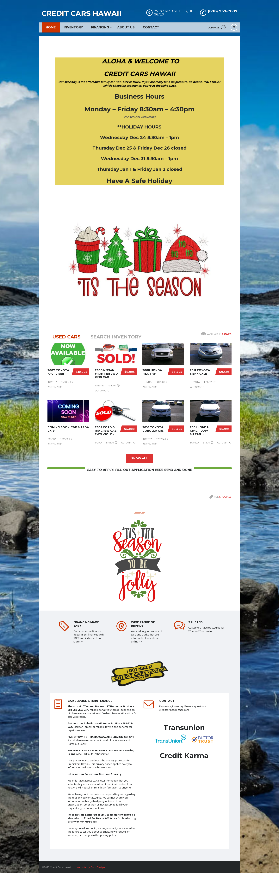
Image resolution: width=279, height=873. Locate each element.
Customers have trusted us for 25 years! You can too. (206, 629)
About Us (126, 27)
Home (51, 27)
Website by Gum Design (91, 867)
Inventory (73, 27)
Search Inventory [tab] (115, 337)
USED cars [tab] (66, 337)
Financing (100, 27)
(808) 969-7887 (222, 11)
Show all (139, 458)
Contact (151, 27)
